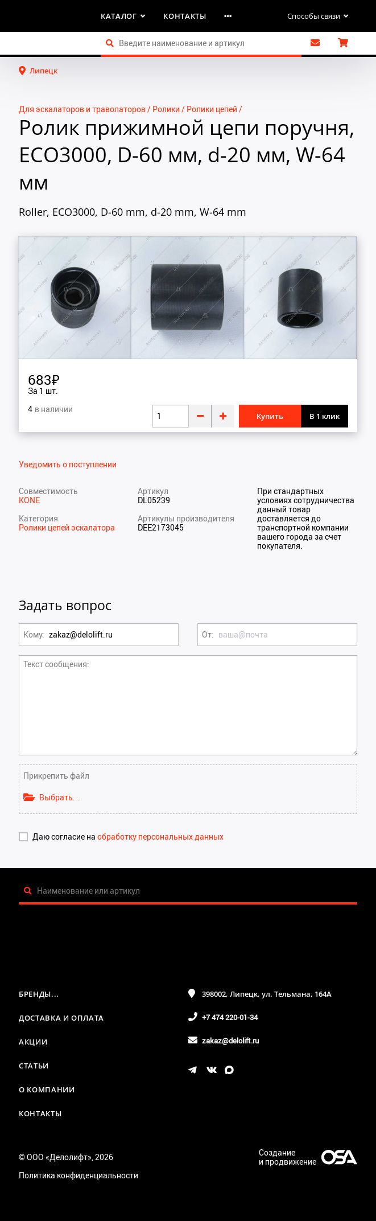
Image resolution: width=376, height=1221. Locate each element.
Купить (270, 416)
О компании (47, 1089)
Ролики (166, 109)
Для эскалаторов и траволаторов (82, 109)
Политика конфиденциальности (78, 1175)
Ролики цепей (212, 109)
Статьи (34, 1065)
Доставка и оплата (61, 1018)
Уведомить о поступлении (68, 464)
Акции (33, 1042)
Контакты (184, 16)
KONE (29, 500)
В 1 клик (324, 416)
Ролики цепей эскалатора (67, 527)
